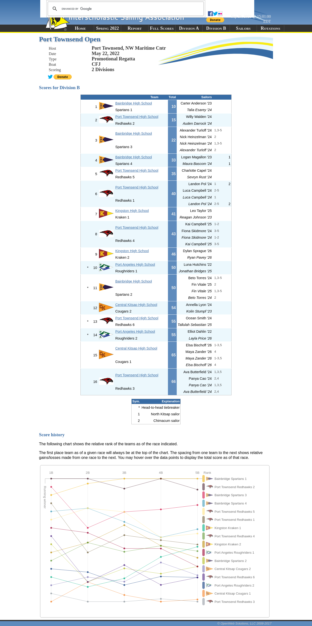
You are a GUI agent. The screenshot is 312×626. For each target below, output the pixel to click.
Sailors (243, 28)
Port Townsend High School (136, 117)
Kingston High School (132, 211)
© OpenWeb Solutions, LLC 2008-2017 (244, 623)
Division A (189, 28)
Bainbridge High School (133, 103)
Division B (216, 28)
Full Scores (162, 28)
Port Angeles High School (135, 264)
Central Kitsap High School (136, 305)
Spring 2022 (107, 28)
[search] (125, 9)
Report (135, 28)
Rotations (270, 28)
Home (80, 28)
